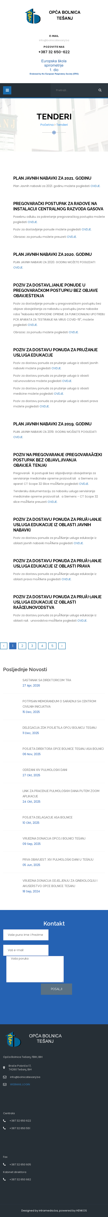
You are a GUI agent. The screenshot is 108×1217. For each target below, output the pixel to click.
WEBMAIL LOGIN (20, 1084)
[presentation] (20, 998)
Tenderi (62, 124)
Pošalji (56, 989)
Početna (47, 124)
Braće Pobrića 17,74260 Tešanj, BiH (20, 1068)
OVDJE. (95, 186)
